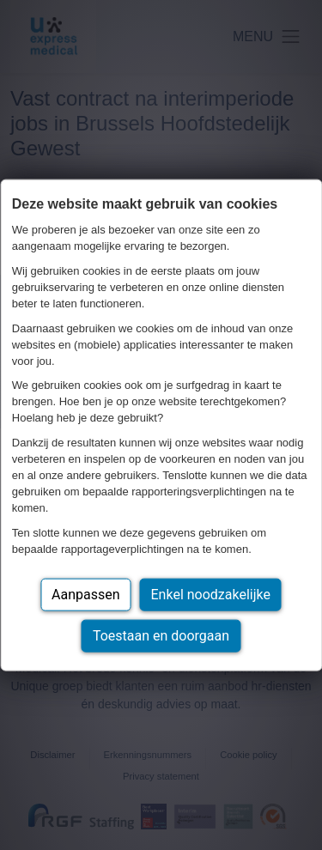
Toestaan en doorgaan (161, 635)
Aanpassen (86, 594)
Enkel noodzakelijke (210, 594)
